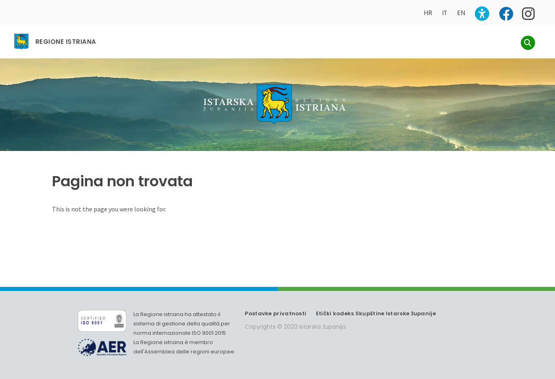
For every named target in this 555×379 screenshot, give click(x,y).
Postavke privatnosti (275, 313)
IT (444, 13)
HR (428, 13)
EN (461, 13)
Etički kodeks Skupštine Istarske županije (376, 313)
